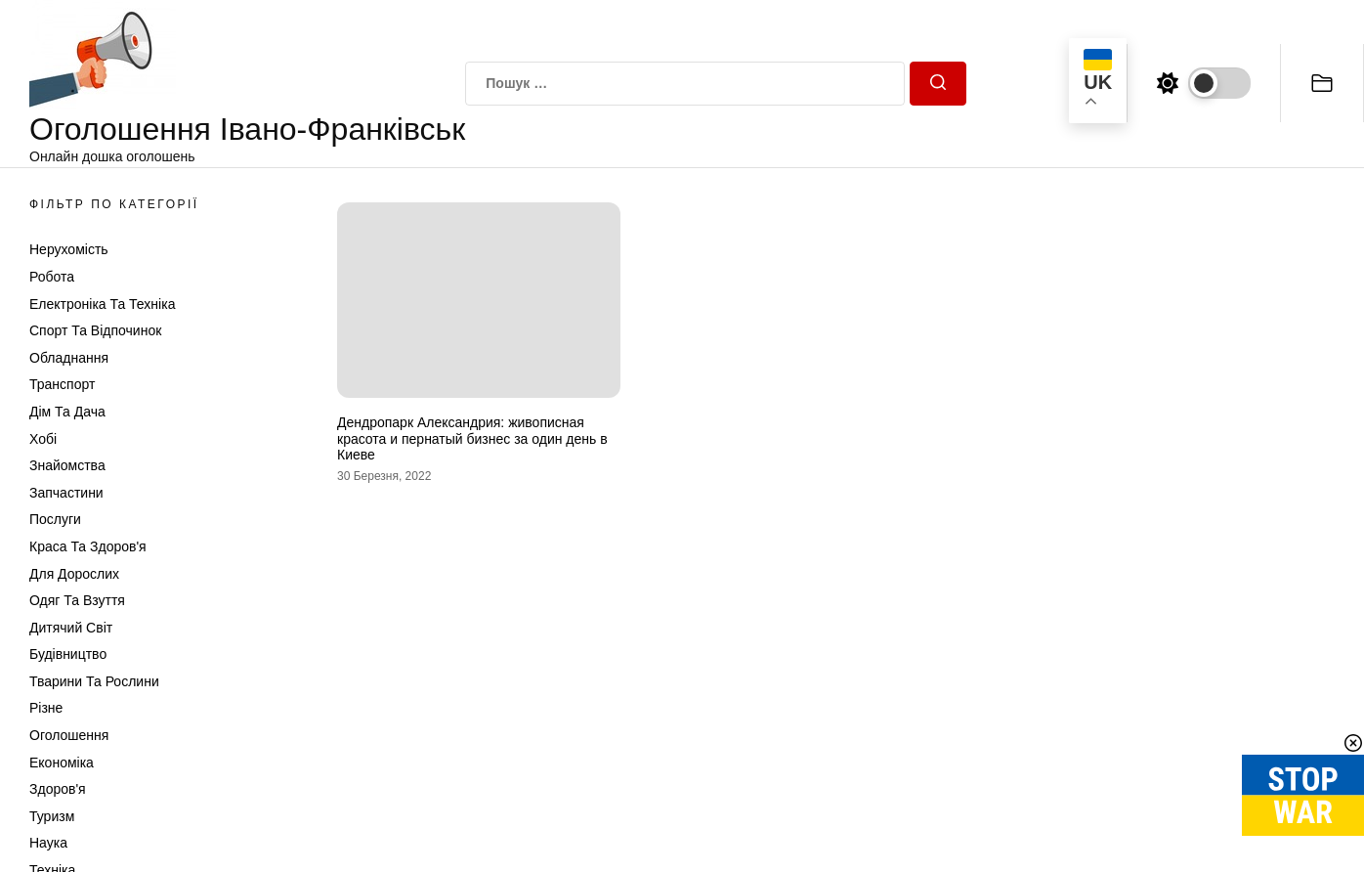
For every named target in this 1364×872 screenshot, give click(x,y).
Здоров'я (57, 789)
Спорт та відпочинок (95, 330)
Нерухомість (68, 249)
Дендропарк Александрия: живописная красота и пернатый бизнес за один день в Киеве (472, 438)
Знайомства (67, 465)
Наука (48, 842)
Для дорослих (74, 574)
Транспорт (62, 384)
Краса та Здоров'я (88, 546)
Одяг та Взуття (77, 600)
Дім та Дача (67, 411)
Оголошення (68, 735)
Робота (51, 276)
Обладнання (68, 358)
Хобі (43, 439)
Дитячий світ (70, 627)
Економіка (61, 762)
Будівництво (68, 654)
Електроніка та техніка (102, 304)
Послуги (55, 519)
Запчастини (66, 493)
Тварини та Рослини (94, 681)
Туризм (51, 816)
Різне (46, 708)
